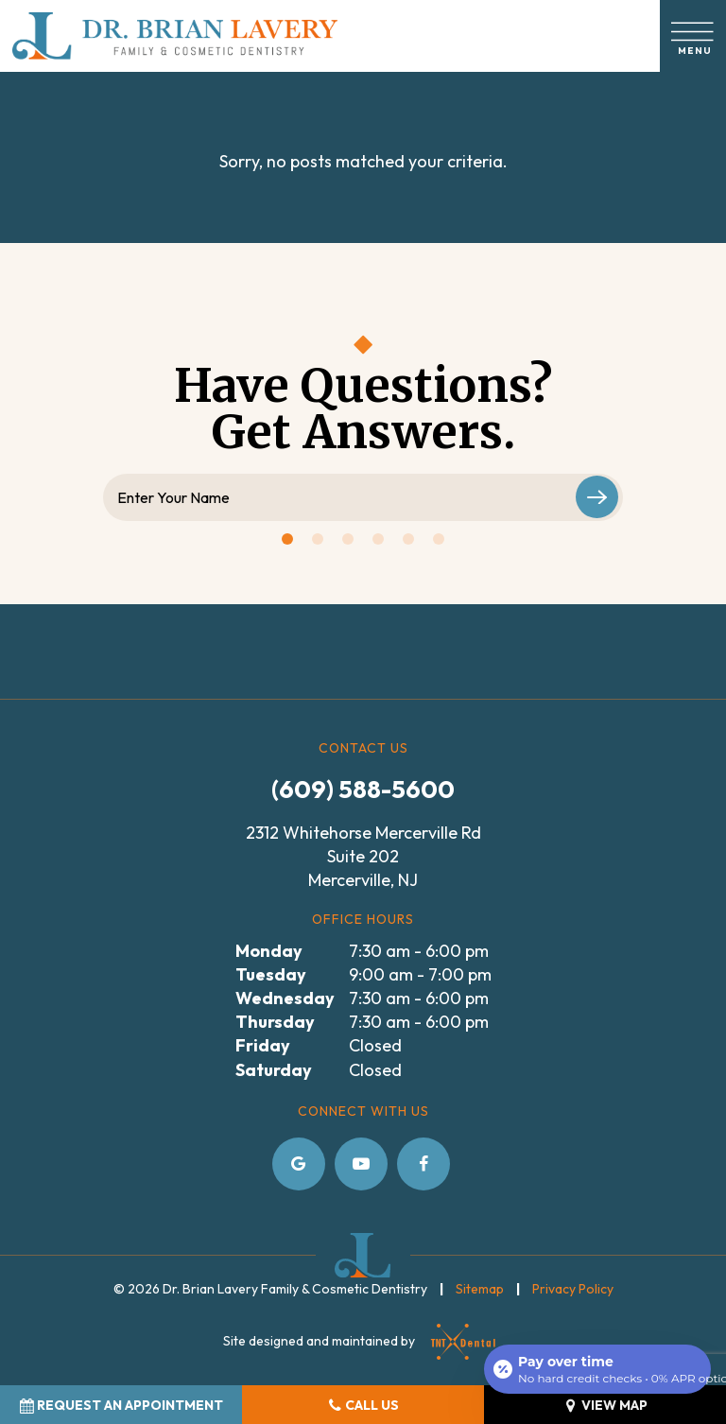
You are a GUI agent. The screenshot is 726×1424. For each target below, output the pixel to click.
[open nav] (693, 35)
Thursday (275, 1022)
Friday (262, 1045)
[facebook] (423, 1163)
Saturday (273, 1070)
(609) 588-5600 (363, 789)
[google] (298, 1163)
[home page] (175, 36)
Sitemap (480, 1288)
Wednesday (285, 998)
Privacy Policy (573, 1288)
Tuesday (270, 974)
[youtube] (361, 1163)
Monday (268, 951)
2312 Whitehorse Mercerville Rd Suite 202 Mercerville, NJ (363, 856)
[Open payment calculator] (597, 1369)
